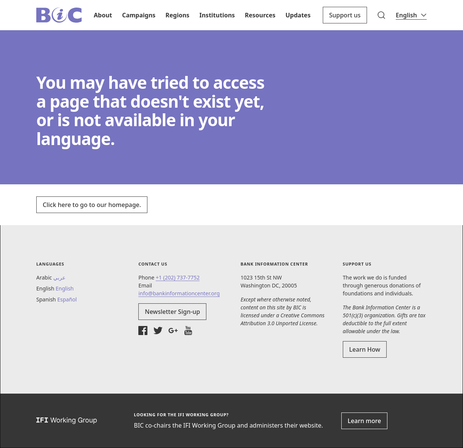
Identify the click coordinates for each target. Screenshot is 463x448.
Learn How (364, 349)
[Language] (411, 15)
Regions (177, 15)
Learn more (364, 421)
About (103, 15)
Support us (345, 15)
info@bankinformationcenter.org (179, 293)
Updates (297, 15)
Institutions (217, 15)
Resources (260, 15)
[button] (381, 15)
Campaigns (138, 15)
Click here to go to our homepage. (92, 205)
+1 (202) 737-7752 (178, 277)
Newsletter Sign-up (172, 311)
